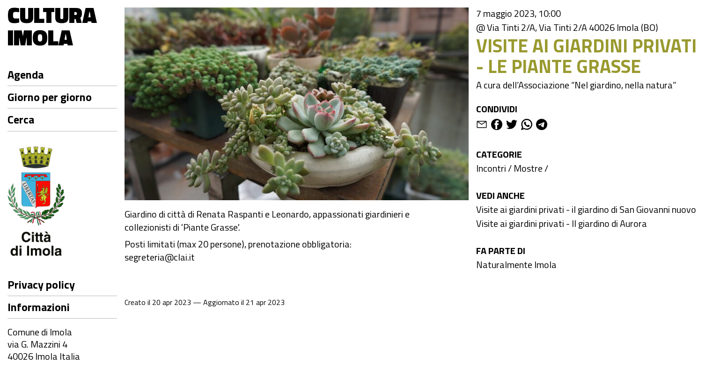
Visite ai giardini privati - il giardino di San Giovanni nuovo (586, 209)
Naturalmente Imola (516, 264)
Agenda (25, 74)
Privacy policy (41, 284)
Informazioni (38, 306)
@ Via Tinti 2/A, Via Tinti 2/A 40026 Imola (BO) (567, 28)
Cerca (20, 119)
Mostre (528, 168)
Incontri (491, 168)
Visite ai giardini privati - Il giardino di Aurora (561, 223)
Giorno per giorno (49, 96)
